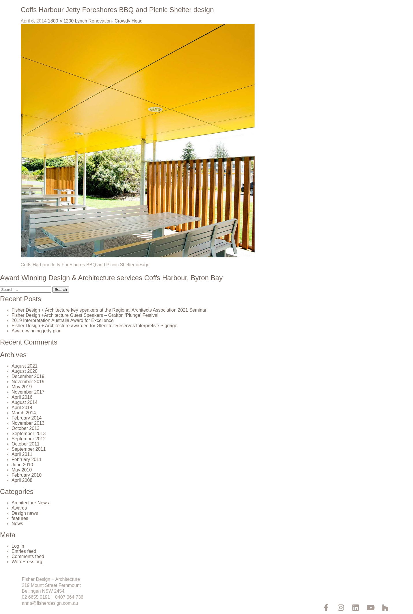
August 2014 (25, 402)
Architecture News (30, 502)
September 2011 (29, 449)
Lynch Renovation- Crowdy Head (109, 20)
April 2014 (22, 407)
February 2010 (27, 475)
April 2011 (22, 454)
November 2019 (28, 381)
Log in (18, 546)
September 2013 (29, 433)
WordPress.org (27, 561)
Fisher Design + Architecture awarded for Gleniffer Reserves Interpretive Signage (94, 325)
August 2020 (25, 371)
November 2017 (28, 392)
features (20, 518)
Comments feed (28, 556)
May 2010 (22, 469)
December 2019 (28, 376)
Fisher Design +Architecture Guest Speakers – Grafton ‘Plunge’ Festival (85, 315)
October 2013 (26, 428)
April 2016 (22, 397)
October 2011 (26, 443)
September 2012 (29, 438)
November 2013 (28, 423)
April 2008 (22, 480)
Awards (19, 508)
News (17, 523)
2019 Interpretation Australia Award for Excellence (63, 320)
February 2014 (27, 417)
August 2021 (25, 366)
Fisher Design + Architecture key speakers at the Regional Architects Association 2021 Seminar (109, 310)
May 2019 (22, 386)
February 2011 (27, 459)
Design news (25, 513)
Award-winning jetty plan (36, 330)
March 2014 (24, 412)
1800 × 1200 (61, 20)
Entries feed (24, 551)
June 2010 (22, 464)
